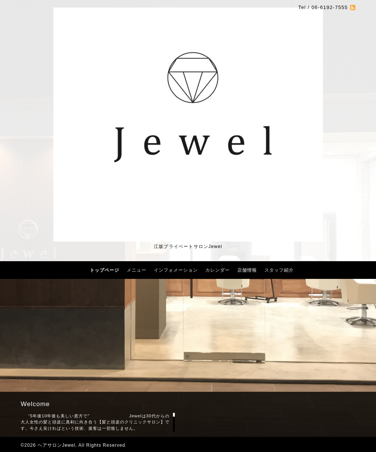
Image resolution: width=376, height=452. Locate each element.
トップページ (104, 270)
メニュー (136, 270)
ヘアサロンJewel (57, 445)
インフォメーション (176, 270)
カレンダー (217, 270)
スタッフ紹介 (279, 270)
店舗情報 (247, 270)
